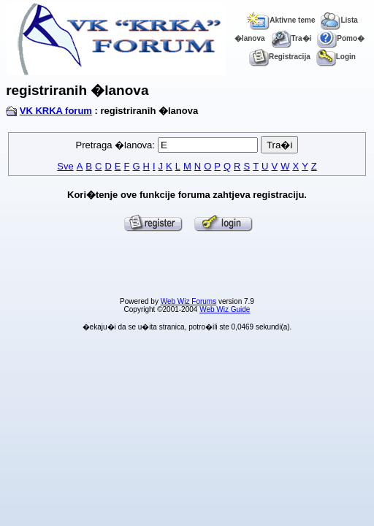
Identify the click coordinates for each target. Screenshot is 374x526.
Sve (65, 166)
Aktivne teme (281, 20)
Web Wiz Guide (224, 309)
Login (336, 57)
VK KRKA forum (56, 110)
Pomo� (341, 38)
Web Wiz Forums (189, 301)
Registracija (279, 57)
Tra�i (291, 38)
